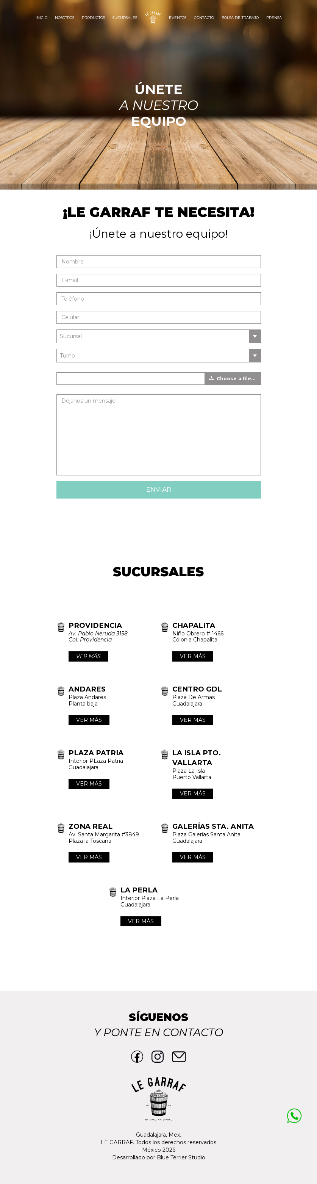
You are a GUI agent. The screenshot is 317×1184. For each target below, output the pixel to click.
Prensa (274, 18)
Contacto (204, 18)
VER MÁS (88, 656)
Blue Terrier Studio (181, 1157)
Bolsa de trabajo (240, 18)
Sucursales (124, 18)
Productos (93, 18)
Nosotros (64, 18)
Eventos (177, 18)
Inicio (41, 18)
